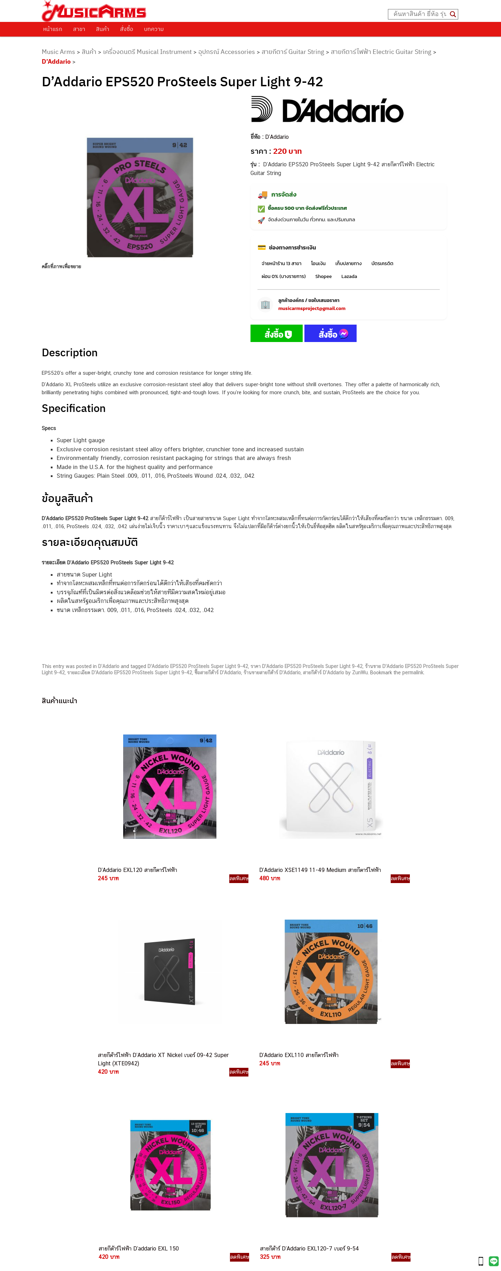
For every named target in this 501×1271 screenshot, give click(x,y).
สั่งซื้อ (126, 28)
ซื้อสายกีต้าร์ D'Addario (217, 672)
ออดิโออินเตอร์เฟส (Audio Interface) (368, 1100)
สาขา (79, 28)
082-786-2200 (283, 1118)
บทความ (154, 28)
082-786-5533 (266, 1086)
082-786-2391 (281, 1174)
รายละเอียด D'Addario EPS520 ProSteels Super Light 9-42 (129, 672)
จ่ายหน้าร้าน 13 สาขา (281, 263)
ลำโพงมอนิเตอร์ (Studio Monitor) (364, 1108)
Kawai (335, 1139)
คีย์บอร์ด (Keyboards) (352, 1069)
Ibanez (336, 1131)
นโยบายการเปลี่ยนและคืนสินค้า (86, 1067)
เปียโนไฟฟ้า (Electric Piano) (359, 1076)
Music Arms (58, 52)
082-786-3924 (247, 1126)
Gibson (336, 1123)
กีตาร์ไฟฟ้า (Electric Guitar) (358, 1053)
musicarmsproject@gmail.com (311, 308)
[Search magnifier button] (453, 14)
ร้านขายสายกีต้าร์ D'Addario (272, 672)
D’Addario (56, 61)
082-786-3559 (268, 1070)
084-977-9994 (267, 1094)
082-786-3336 (262, 1110)
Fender (336, 1116)
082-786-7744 (278, 1102)
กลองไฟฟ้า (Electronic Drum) (360, 1092)
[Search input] (419, 14)
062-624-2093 (271, 1062)
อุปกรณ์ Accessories (226, 52)
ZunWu (360, 672)
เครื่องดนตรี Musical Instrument (147, 52)
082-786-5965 (282, 1166)
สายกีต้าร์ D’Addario (323, 672)
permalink (412, 672)
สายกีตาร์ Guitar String (293, 52)
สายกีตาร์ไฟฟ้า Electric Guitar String (381, 52)
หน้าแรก (52, 28)
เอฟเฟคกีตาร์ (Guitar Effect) (359, 1084)
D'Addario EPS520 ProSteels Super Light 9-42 (198, 666)
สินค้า (102, 28)
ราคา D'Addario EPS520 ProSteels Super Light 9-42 (306, 666)
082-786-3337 (267, 1078)
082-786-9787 (266, 1142)
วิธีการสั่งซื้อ (62, 1050)
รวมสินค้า (59, 1076)
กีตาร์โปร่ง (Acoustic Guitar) (359, 1061)
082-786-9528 (250, 1134)
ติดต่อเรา (59, 1059)
